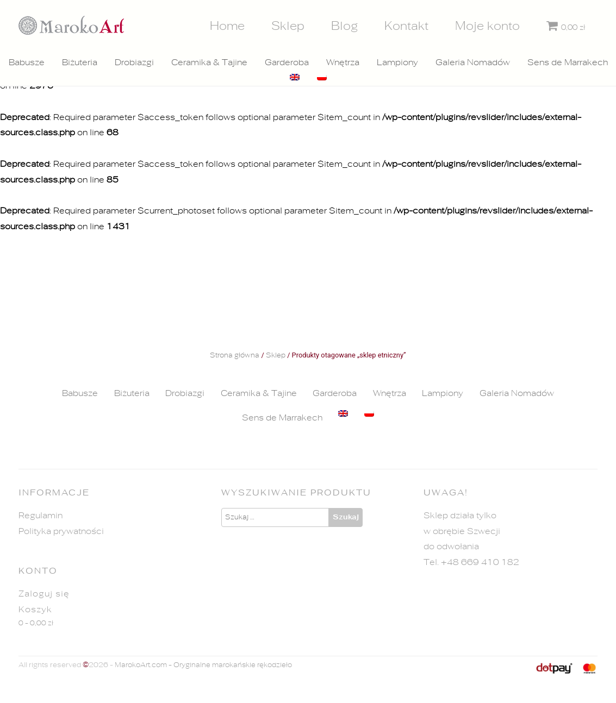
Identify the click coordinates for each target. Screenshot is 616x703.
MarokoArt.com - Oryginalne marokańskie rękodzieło (203, 665)
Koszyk (35, 609)
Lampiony (397, 62)
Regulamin (40, 515)
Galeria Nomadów (472, 62)
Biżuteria (79, 62)
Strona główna (234, 356)
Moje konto (487, 26)
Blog (344, 26)
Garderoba (287, 62)
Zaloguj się (44, 593)
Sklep (287, 26)
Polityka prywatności (61, 531)
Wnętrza (342, 62)
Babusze (27, 62)
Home (227, 26)
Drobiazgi (134, 62)
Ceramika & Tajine (209, 62)
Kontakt (406, 26)
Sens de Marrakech (567, 62)
